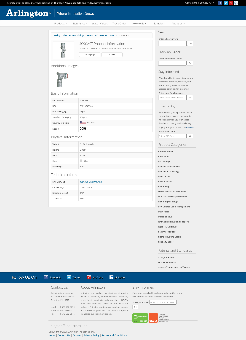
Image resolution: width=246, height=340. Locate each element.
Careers (77, 335)
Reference (80, 23)
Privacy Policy (91, 335)
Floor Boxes (164, 176)
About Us (178, 23)
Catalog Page (89, 54)
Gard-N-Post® (165, 181)
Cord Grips (163, 156)
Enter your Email (141, 302)
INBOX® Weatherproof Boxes (172, 196)
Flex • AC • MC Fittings (168, 171)
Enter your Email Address (171, 93)
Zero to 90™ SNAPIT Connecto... (103, 35)
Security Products (167, 231)
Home (51, 335)
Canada (190, 127)
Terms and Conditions (114, 335)
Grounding (163, 186)
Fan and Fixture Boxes (169, 166)
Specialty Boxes (166, 241)
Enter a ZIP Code (167, 131)
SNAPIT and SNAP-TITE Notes (174, 267)
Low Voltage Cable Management (174, 206)
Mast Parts (163, 211)
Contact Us (64, 335)
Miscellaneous (165, 216)
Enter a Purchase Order (170, 58)
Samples (159, 23)
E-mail (112, 54)
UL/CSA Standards (167, 262)
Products (60, 23)
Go (190, 97)
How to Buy (139, 23)
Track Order (119, 23)
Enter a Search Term (169, 38)
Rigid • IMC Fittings (167, 226)
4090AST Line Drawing (91, 181)
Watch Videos (100, 23)
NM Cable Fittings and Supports (173, 221)
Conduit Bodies (165, 151)
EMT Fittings (164, 161)
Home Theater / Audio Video (172, 191)
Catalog (56, 35)
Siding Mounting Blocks (169, 236)
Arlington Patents (167, 257)
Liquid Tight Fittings (168, 201)
